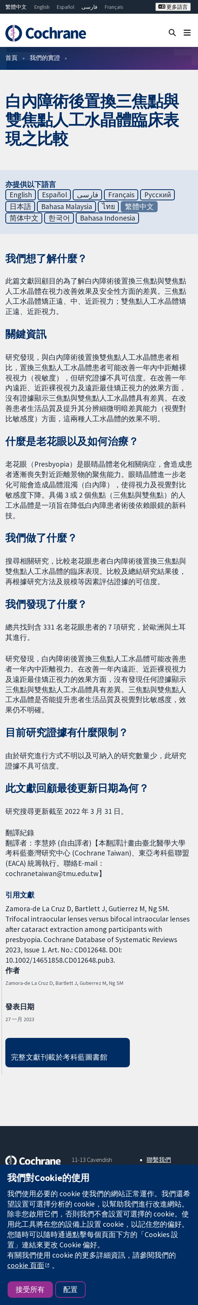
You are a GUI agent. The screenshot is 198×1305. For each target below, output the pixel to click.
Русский (157, 194)
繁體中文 (16, 6)
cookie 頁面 (25, 1265)
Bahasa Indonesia (107, 217)
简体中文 (24, 217)
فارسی (89, 6)
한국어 (59, 217)
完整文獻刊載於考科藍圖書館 (59, 1057)
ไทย (108, 206)
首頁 (11, 57)
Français (114, 6)
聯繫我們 (159, 1159)
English (42, 6)
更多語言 (173, 6)
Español (65, 6)
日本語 (20, 206)
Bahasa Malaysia (66, 206)
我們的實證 (45, 57)
